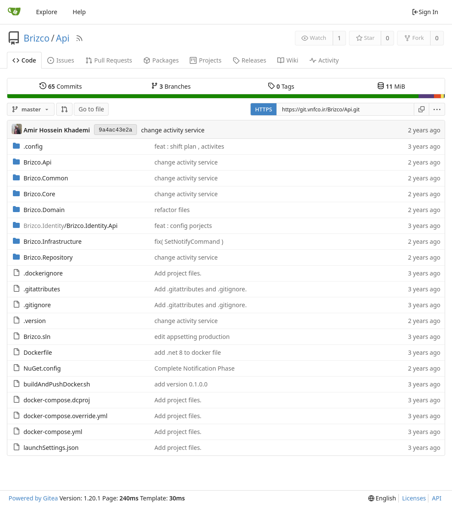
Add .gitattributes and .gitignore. (201, 289)
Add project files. (178, 273)
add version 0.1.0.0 (181, 384)
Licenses (414, 498)
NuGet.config (42, 368)
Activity (324, 60)
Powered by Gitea (33, 498)
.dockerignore (43, 273)
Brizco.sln (37, 336)
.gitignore (37, 305)
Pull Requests (108, 60)
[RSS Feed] (79, 38)
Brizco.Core (39, 194)
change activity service (173, 130)
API (436, 498)
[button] (64, 109)
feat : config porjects (183, 226)
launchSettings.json (51, 447)
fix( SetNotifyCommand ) (189, 241)
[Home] (14, 12)
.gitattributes (42, 289)
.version (35, 321)
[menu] (437, 109)
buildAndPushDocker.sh (57, 384)
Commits (60, 86)
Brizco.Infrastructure (53, 241)
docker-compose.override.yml (66, 416)
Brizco (36, 38)
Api (63, 38)
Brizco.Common (46, 178)
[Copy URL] (421, 109)
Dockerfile (38, 352)
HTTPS (263, 109)
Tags (281, 86)
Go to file (91, 109)
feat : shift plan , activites (189, 146)
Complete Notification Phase (195, 368)
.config (33, 146)
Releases (249, 60)
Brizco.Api (38, 162)
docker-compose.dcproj (57, 400)
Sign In (425, 12)
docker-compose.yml (53, 432)
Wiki (287, 60)
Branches (171, 86)
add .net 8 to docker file (188, 352)
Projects (205, 60)
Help (79, 12)
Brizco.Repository (48, 257)
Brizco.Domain (44, 210)
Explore (46, 12)
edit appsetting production (192, 336)
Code (24, 60)
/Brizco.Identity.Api (71, 226)
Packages (161, 60)
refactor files (172, 210)
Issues (60, 60)
